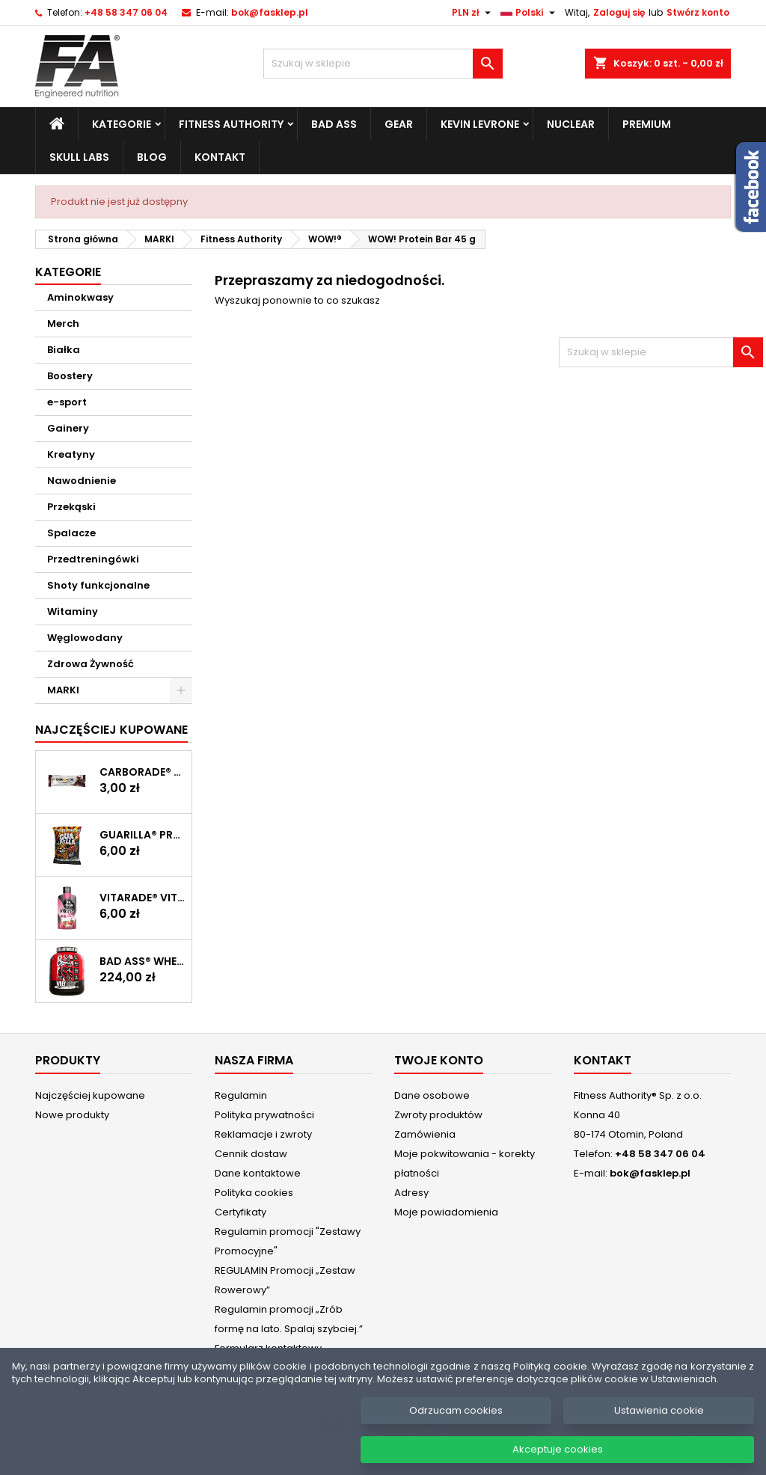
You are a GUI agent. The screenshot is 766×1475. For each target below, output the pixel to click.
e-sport (67, 402)
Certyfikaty (240, 1212)
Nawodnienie (81, 480)
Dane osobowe (432, 1095)
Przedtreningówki (93, 559)
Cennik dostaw (251, 1154)
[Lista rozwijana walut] (473, 12)
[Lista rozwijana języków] (529, 12)
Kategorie (121, 124)
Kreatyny (71, 454)
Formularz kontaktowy (268, 1348)
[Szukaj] (383, 64)
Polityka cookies (254, 1193)
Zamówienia (425, 1134)
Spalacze (71, 533)
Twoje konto (438, 1060)
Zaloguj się (619, 12)
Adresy (411, 1193)
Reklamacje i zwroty (263, 1134)
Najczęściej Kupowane (111, 729)
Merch (63, 323)
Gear (398, 124)
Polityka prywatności (264, 1115)
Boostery (70, 376)
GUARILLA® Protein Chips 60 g (142, 835)
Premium (646, 124)
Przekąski (71, 507)
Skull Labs (79, 157)
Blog (152, 157)
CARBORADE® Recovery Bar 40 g (142, 772)
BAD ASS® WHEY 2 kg (142, 961)
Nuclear (571, 124)
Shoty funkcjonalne (98, 585)
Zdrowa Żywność (90, 664)
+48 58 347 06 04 (126, 12)
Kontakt (219, 157)
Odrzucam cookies (456, 1423)
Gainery (68, 428)
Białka (63, 350)
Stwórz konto (698, 12)
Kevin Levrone (480, 124)
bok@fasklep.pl (269, 12)
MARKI (63, 690)
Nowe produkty (72, 1115)
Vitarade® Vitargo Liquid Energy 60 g (142, 898)
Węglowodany (85, 638)
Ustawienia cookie (659, 1423)
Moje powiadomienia (446, 1212)
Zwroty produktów (438, 1115)
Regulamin (241, 1095)
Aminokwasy (80, 297)
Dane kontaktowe (258, 1173)
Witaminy (72, 611)
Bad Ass (334, 124)
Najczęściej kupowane (90, 1095)
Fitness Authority (231, 124)
